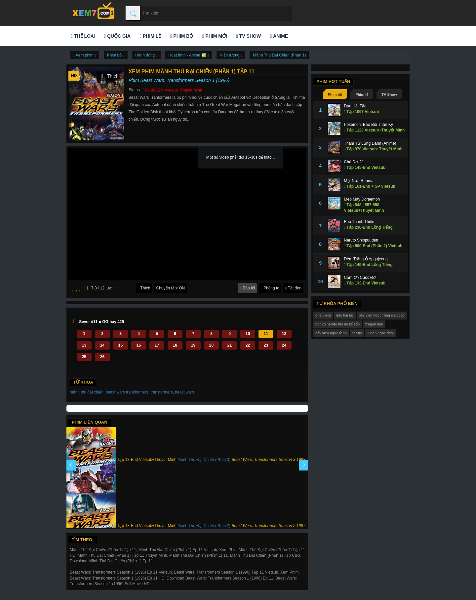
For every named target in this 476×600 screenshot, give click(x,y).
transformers (161, 392)
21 (229, 345)
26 (102, 357)
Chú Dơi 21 (354, 162)
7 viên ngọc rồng (380, 333)
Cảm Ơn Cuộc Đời (360, 277)
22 (248, 345)
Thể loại (83, 36)
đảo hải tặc (345, 315)
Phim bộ (181, 36)
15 (120, 345)
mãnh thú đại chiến (86, 392)
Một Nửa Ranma (359, 180)
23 (266, 345)
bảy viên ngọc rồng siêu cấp (382, 315)
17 (157, 345)
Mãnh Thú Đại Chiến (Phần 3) (204, 459)
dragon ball (373, 324)
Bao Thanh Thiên (359, 221)
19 (193, 345)
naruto (357, 333)
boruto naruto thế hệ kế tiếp (337, 324)
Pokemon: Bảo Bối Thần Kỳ (368, 124)
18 (175, 345)
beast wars (184, 392)
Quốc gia (117, 36)
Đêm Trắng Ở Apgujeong (366, 259)
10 (248, 333)
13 (84, 345)
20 (211, 345)
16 (139, 345)
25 (84, 357)
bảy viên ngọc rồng (331, 333)
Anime (279, 36)
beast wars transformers (127, 392)
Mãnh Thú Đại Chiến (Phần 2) (204, 525)
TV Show (248, 36)
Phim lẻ (150, 36)
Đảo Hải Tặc (355, 106)
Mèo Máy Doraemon (362, 199)
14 (102, 345)
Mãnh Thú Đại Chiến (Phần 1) (279, 55)
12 (284, 333)
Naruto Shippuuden (361, 240)
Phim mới (214, 36)
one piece (323, 315)
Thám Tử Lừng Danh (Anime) (370, 143)
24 (284, 345)
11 (266, 333)
